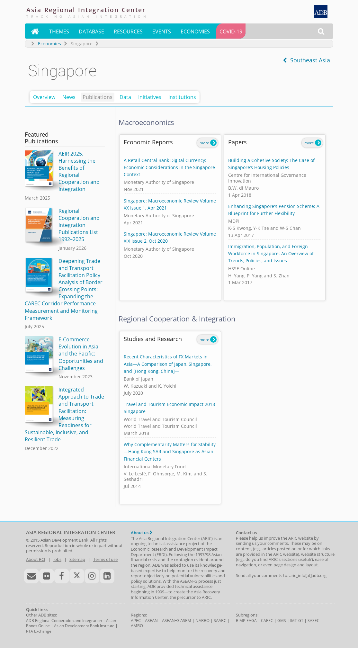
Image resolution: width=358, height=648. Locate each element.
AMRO (137, 625)
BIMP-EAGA (246, 620)
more (208, 143)
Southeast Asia (306, 60)
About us (141, 533)
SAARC (220, 620)
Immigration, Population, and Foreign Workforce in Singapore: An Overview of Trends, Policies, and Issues (271, 253)
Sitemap (77, 559)
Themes (59, 31)
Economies (195, 31)
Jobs (57, 559)
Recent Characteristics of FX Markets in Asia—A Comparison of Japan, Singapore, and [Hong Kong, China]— (167, 364)
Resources (128, 31)
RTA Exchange (38, 631)
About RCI (35, 559)
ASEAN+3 (170, 620)
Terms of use (105, 559)
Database (91, 31)
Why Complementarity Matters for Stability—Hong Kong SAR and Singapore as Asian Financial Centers (170, 451)
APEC (136, 620)
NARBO (202, 620)
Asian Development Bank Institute (84, 625)
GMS (281, 620)
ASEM (185, 620)
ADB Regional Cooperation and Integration (64, 620)
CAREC (267, 620)
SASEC (313, 620)
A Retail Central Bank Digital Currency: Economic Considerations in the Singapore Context (169, 167)
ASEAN (151, 620)
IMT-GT (296, 620)
